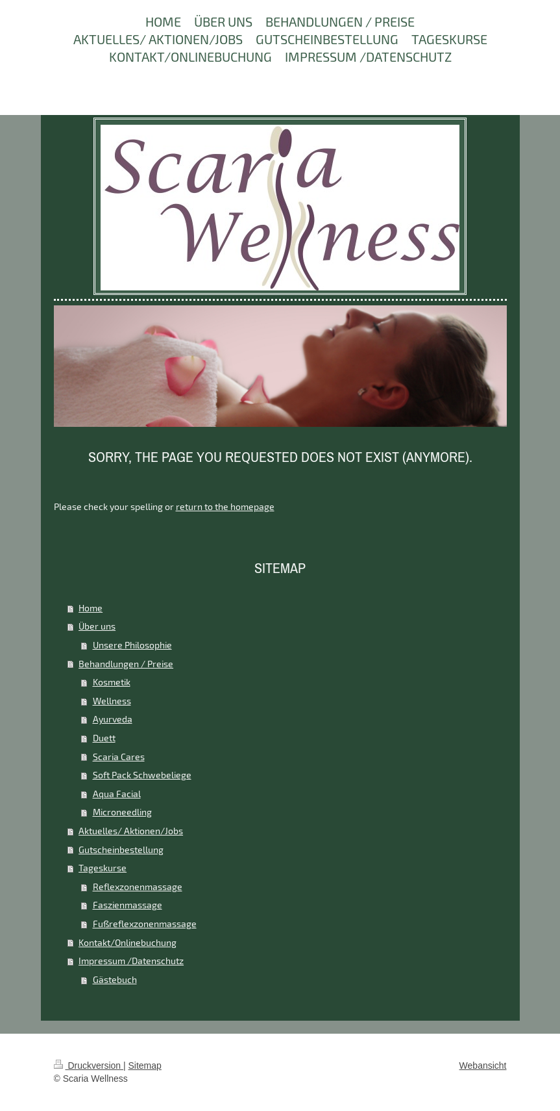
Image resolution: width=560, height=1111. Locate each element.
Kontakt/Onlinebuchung (128, 942)
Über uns (97, 626)
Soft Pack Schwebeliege (142, 774)
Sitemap (145, 1065)
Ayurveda (112, 718)
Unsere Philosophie (132, 644)
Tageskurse (103, 867)
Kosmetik (111, 681)
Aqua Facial (117, 793)
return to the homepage (225, 506)
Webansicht (483, 1065)
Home (91, 607)
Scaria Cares (119, 756)
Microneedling (122, 811)
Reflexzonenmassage (137, 886)
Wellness (112, 700)
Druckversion (88, 1065)
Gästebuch (115, 979)
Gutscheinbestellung (121, 849)
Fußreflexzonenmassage (145, 923)
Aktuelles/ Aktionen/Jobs (131, 830)
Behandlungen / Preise (126, 663)
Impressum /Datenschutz (131, 960)
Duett (104, 737)
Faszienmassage (127, 904)
